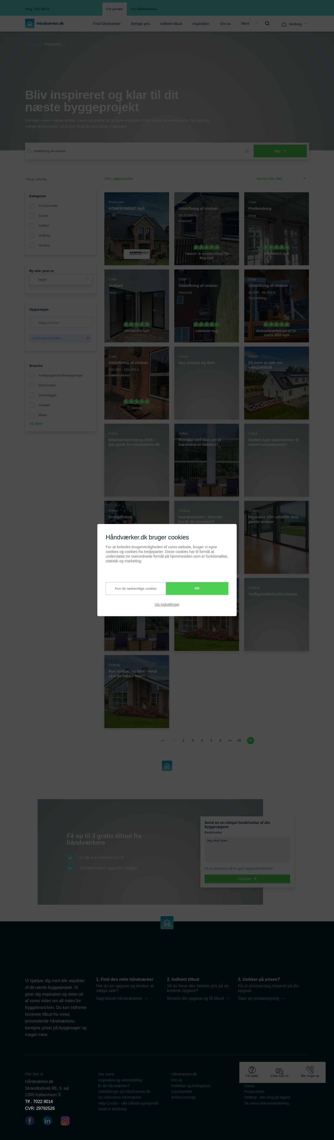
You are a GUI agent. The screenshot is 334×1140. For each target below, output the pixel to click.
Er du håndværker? (114, 1086)
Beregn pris (140, 24)
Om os (225, 24)
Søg (280, 151)
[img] (267, 23)
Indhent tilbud (171, 24)
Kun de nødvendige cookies (131, 588)
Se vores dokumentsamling (266, 1103)
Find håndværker (107, 24)
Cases (43, 216)
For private (114, 9)
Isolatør (44, 405)
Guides (44, 245)
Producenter (48, 206)
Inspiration (201, 24)
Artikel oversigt (183, 1097)
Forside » (34, 44)
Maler (42, 415)
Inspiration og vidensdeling (120, 1080)
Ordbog (44, 235)
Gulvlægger (47, 395)
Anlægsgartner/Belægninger (60, 375)
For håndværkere (144, 9)
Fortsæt (247, 879)
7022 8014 (43, 1101)
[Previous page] (164, 740)
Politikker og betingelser (190, 1086)
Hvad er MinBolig (112, 1109)
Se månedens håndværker (120, 1097)
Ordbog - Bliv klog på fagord (267, 1097)
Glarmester (47, 385)
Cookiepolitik (181, 1091)
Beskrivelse (213, 832)
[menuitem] (107, 23)
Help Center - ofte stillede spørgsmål (128, 1103)
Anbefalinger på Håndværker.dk (124, 1091)
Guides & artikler (258, 1080)
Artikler (43, 225)
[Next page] (250, 740)
